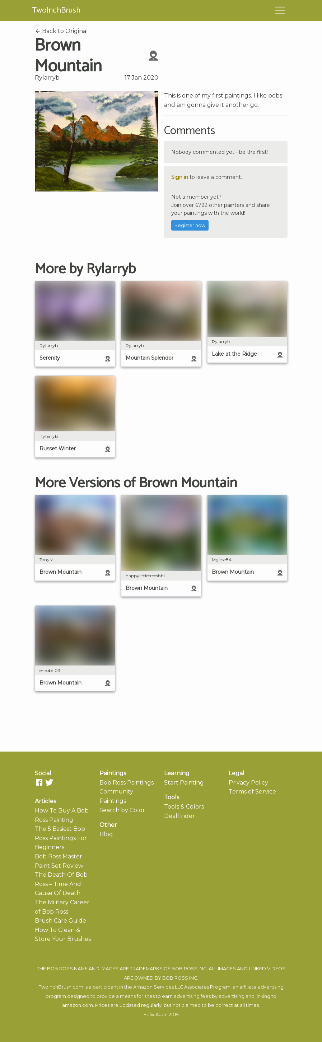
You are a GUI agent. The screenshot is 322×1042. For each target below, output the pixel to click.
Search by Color (122, 810)
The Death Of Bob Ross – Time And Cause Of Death (61, 883)
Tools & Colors (184, 806)
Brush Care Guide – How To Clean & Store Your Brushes (63, 929)
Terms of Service (252, 791)
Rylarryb (47, 77)
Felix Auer (155, 1014)
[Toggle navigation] (280, 10)
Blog (106, 834)
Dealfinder (179, 816)
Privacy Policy (248, 782)
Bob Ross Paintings (126, 782)
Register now (189, 225)
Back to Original (61, 31)
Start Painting (184, 782)
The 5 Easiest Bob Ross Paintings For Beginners (61, 838)
